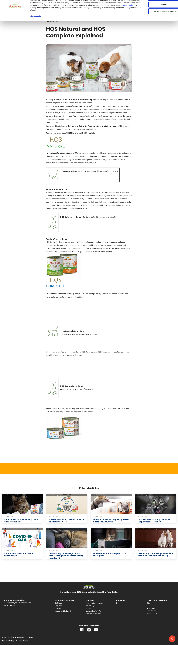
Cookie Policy (22, 641)
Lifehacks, (14, 495)
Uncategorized (14, 529)
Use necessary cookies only (158, 19)
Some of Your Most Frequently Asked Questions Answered (111, 520)
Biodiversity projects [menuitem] (93, 614)
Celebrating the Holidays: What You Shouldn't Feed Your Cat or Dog (155, 554)
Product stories (97, 495)
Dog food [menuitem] (58, 606)
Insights (30, 495)
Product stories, (22, 495)
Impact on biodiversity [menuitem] (63, 611)
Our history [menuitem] (90, 606)
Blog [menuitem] (118, 603)
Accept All (159, 6)
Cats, (8, 495)
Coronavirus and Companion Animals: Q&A (18, 554)
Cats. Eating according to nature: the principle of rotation (154, 520)
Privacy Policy (8, 641)
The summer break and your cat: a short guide (109, 554)
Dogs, (4, 495)
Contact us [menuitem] (151, 610)
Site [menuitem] (148, 603)
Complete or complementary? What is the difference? (21, 520)
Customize (159, 12)
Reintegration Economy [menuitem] (95, 603)
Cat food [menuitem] (58, 603)
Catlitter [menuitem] (58, 608)
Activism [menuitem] (89, 608)
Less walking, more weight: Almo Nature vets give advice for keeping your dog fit (66, 556)
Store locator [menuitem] (152, 613)
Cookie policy (39, 15)
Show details (35, 24)
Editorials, (6, 529)
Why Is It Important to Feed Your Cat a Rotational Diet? (66, 520)
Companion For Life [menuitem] (93, 611)
